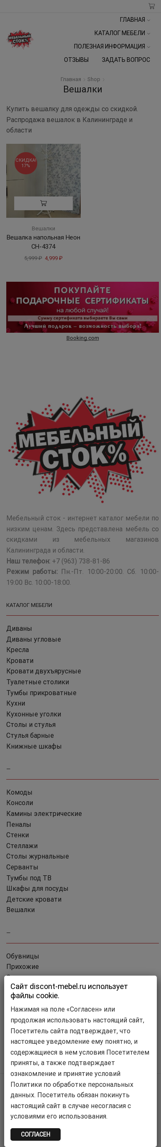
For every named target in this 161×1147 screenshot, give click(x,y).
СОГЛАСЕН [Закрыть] (35, 1134)
